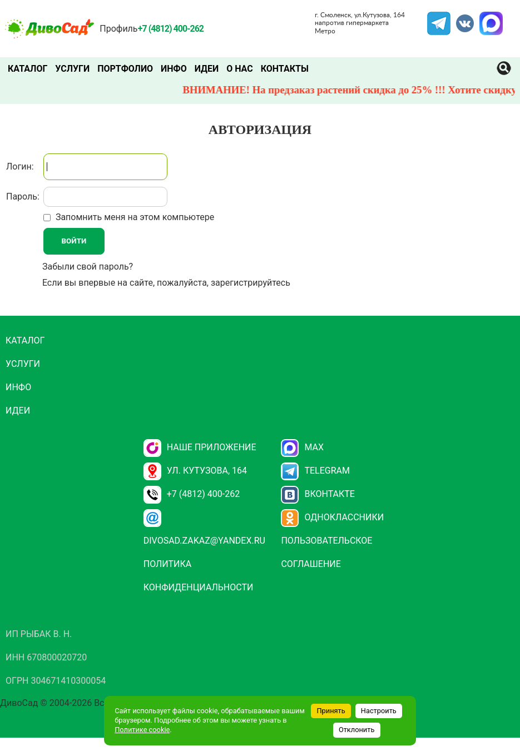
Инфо (174, 68)
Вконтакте (318, 494)
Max (302, 447)
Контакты (285, 68)
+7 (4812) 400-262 (191, 494)
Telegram (438, 18)
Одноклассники (332, 517)
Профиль (118, 28)
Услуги (72, 68)
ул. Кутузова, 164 (195, 470)
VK (459, 18)
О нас (239, 68)
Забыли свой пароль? (87, 266)
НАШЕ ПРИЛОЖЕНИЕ (199, 447)
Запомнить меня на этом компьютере (133, 217)
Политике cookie (142, 729)
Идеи (207, 68)
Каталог (27, 68)
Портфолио (125, 68)
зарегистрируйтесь (250, 282)
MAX (489, 18)
